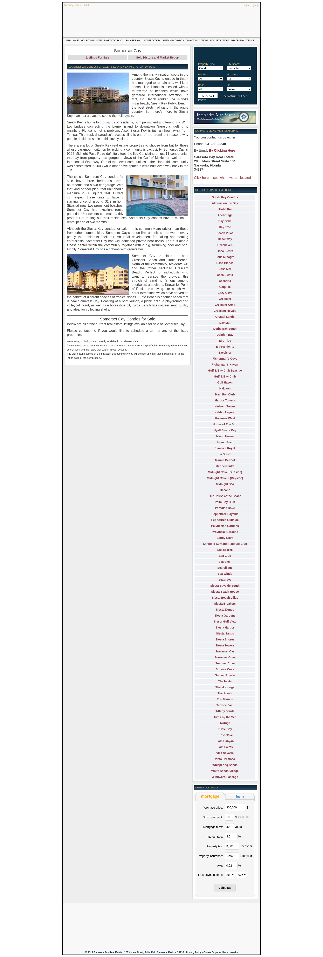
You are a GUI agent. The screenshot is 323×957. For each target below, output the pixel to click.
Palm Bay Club (225, 502)
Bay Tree (225, 227)
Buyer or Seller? (197, 33)
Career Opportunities (215, 952)
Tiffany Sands (224, 711)
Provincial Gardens (225, 532)
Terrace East (224, 705)
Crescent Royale (225, 310)
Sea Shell (225, 561)
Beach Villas (225, 233)
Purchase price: (213, 807)
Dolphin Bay (225, 334)
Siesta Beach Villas (225, 597)
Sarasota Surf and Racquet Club (225, 543)
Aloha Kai (225, 209)
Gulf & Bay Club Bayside (225, 370)
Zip (228, 85)
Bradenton (237, 40)
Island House (225, 436)
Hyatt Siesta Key (225, 430)
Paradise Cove (225, 508)
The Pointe (225, 693)
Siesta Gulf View (225, 621)
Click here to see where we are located (222, 177)
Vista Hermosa (225, 759)
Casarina (225, 281)
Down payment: (213, 817)
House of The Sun (225, 424)
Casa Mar (225, 269)
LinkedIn (233, 952)
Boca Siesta (225, 251)
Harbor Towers (225, 400)
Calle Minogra (224, 257)
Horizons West (225, 418)
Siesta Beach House (225, 591)
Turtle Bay (225, 729)
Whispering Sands (225, 765)
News (80, 33)
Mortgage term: (213, 827)
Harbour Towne (224, 406)
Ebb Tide (225, 340)
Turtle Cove (225, 735)
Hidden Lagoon (224, 412)
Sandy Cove (225, 537)
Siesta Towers (224, 645)
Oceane (225, 490)
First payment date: (210, 874)
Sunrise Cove (225, 669)
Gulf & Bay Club (225, 376)
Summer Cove (225, 663)
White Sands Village (225, 771)
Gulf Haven (225, 382)
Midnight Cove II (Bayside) (225, 478)
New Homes (72, 40)
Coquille (225, 287)
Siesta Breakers (225, 603)
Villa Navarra (225, 753)
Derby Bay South (225, 328)
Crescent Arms (225, 304)
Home (70, 33)
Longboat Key (152, 40)
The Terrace (225, 699)
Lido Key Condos (219, 40)
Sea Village (225, 567)
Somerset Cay (224, 651)
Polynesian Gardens (225, 526)
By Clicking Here (222, 150)
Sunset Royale (225, 675)
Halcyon (225, 388)
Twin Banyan (225, 741)
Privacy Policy (193, 952)
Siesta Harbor (224, 627)
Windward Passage (225, 777)
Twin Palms (225, 747)
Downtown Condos (197, 40)
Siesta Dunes (225, 609)
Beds (201, 85)
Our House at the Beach (225, 496)
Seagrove (224, 579)
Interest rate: (215, 836)
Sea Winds (225, 573)
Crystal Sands (224, 316)
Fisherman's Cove (225, 358)
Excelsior (225, 352)
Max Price (233, 74)
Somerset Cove (224, 657)
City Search (233, 64)
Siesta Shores (225, 639)
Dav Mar (225, 322)
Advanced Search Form (143, 33)
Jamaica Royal (225, 448)
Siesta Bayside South (225, 585)
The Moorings (224, 687)
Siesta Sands (225, 633)
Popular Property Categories (106, 33)
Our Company (219, 33)
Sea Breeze (225, 549)
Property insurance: (210, 856)
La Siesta (225, 454)
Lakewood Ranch (114, 40)
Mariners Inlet (224, 466)
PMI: (220, 865)
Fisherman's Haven (225, 364)
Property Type (206, 64)
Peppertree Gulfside (225, 520)
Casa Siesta (225, 275)
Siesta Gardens (224, 615)
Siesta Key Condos (173, 40)
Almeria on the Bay (225, 203)
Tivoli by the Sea (225, 717)
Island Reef (225, 442)
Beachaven (225, 245)
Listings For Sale (97, 57)
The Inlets (225, 681)
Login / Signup (251, 5)
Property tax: (214, 846)
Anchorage (224, 215)
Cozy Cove (225, 292)
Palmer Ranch (134, 40)
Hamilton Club (225, 394)
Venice (250, 40)
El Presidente (225, 346)
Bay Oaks (225, 221)
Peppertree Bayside (225, 514)
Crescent (225, 298)
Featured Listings (172, 33)
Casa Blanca (224, 263)
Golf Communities (91, 40)
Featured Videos (242, 33)
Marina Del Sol (225, 460)
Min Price (203, 74)
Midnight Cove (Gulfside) (225, 472)
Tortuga (225, 723)
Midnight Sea (225, 484)
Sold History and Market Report (157, 57)
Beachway (225, 239)
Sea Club (225, 555)
